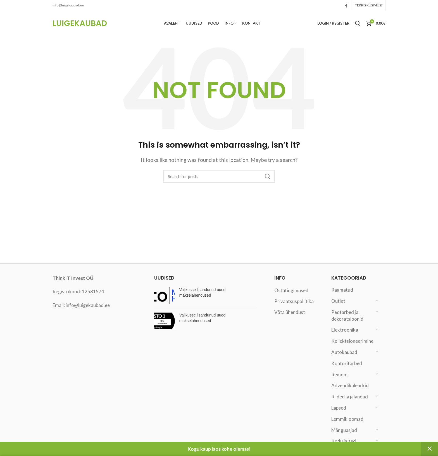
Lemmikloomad (347, 424)
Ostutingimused (291, 296)
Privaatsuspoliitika (294, 307)
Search (267, 182)
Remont (339, 380)
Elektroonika (344, 335)
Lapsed (338, 413)
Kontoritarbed (346, 369)
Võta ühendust (289, 318)
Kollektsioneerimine (352, 346)
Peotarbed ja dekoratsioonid (347, 321)
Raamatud (342, 295)
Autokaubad (344, 358)
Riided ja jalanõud (349, 402)
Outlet (338, 306)
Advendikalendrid (350, 391)
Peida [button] (429, 449)
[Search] (219, 182)
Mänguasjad (344, 436)
